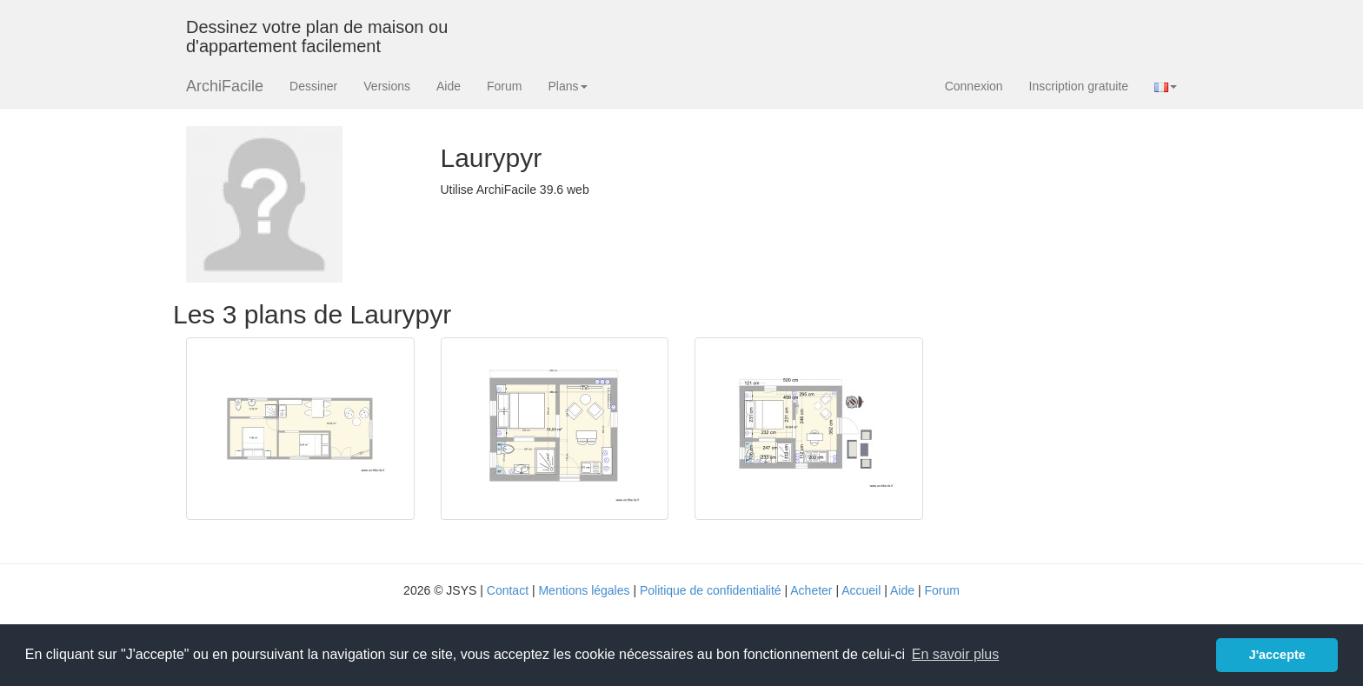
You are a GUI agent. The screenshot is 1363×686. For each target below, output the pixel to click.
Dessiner (313, 86)
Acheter (811, 590)
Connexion (974, 86)
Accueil (861, 590)
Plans (567, 86)
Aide (448, 86)
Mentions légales (583, 590)
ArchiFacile (224, 86)
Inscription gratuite (1078, 86)
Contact (508, 590)
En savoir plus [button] (956, 654)
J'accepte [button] (1277, 655)
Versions (386, 86)
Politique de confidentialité (710, 590)
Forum (504, 86)
